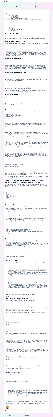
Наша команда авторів (26, 415)
